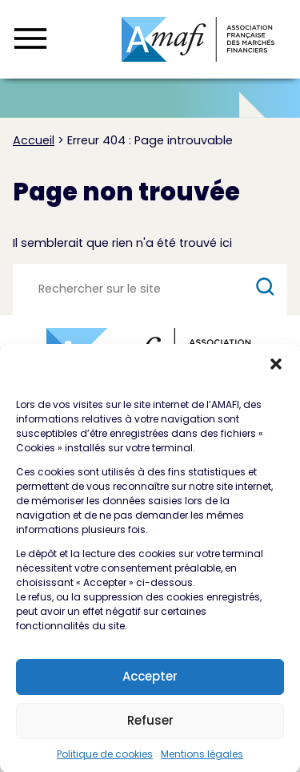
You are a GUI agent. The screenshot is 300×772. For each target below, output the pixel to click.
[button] (276, 370)
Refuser (150, 726)
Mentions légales (202, 760)
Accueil (33, 140)
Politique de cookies (105, 760)
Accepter (150, 682)
